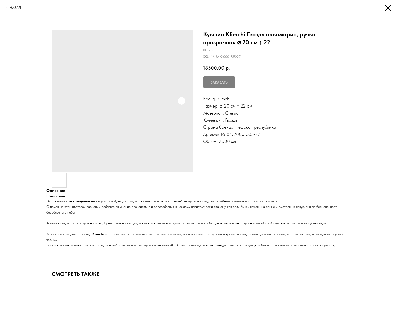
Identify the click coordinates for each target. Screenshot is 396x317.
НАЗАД (15, 8)
